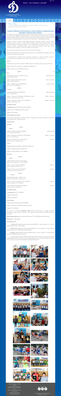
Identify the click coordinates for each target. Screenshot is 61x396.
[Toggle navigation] (10, 20)
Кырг (51, 0)
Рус (53, 0)
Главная (9, 23)
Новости (14, 23)
